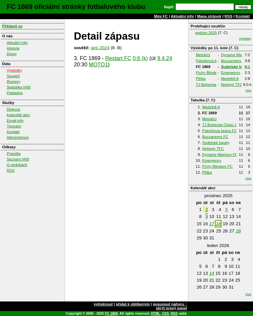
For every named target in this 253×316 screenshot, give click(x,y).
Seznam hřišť (18, 159)
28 (238, 230)
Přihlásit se (12, 26)
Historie (13, 48)
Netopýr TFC (232, 85)
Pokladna (14, 93)
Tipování (14, 126)
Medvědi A (230, 79)
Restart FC (118, 58)
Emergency (230, 73)
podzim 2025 (206, 33)
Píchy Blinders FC (211, 73)
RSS (229, 16)
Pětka (201, 79)
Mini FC (161, 16)
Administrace (18, 137)
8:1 (247, 67)
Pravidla (13, 154)
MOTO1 (98, 64)
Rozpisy (13, 82)
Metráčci (203, 55)
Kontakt (243, 16)
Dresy (11, 54)
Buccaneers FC (234, 61)
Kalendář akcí (18, 115)
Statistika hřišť (19, 87)
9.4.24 (164, 58)
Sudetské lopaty (235, 67)
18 (218, 223)
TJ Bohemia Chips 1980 (216, 85)
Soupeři (13, 76)
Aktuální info (182, 16)
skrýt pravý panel (171, 308)
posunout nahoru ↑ (170, 304)
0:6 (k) (140, 58)
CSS (165, 313)
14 (211, 273)
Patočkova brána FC (213, 61)
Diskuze (13, 109)
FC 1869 (111, 313)
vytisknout (103, 304)
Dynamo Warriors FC (220, 155)
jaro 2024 (100, 47)
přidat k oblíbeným (133, 304)
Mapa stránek (209, 16)
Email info (15, 121)
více (248, 90)
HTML (155, 313)
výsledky (245, 38)
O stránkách (17, 165)
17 (211, 223)
